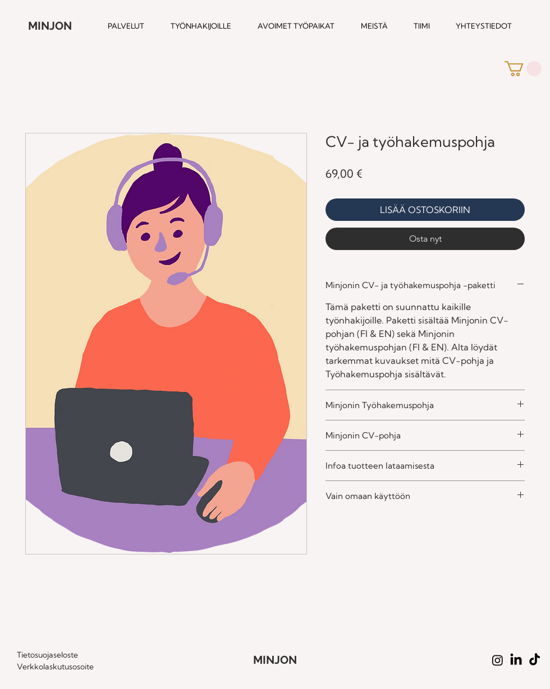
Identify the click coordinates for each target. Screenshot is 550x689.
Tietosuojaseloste (47, 655)
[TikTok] (535, 660)
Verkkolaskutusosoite (55, 667)
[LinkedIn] (516, 660)
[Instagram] (498, 660)
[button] (523, 68)
